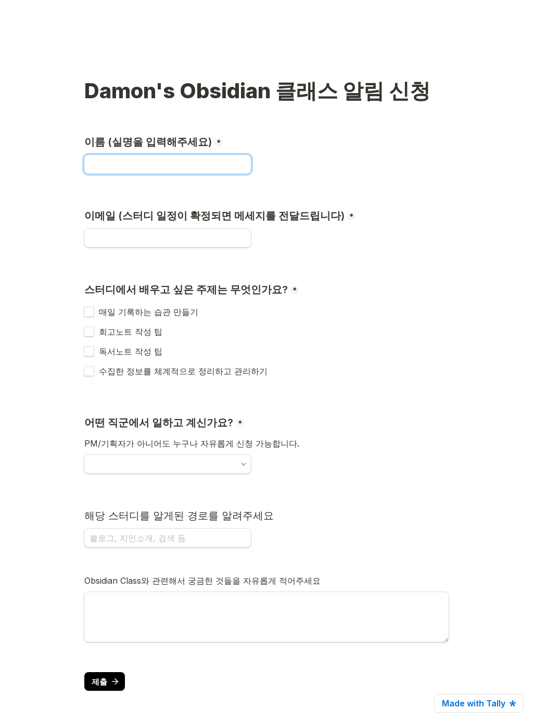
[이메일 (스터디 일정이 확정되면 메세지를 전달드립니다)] (167, 238)
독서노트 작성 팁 (130, 351)
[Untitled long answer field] (266, 617)
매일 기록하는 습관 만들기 (148, 312)
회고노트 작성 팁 (130, 331)
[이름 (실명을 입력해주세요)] (167, 164)
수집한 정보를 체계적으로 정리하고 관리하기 (183, 371)
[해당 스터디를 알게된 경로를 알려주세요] (167, 538)
